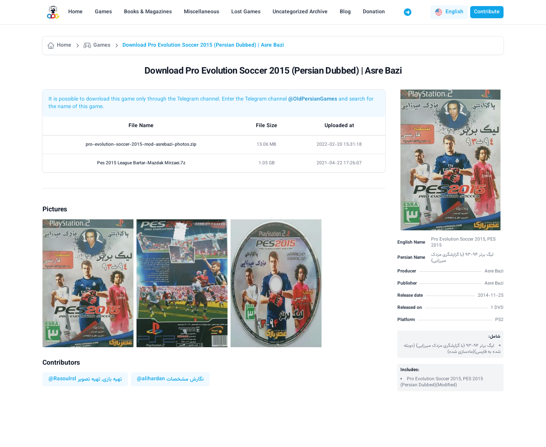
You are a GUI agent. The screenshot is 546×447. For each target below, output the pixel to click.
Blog (345, 12)
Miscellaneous (201, 12)
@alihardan (151, 379)
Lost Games (245, 12)
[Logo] (53, 12)
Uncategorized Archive (300, 12)
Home (75, 12)
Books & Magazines (148, 12)
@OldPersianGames (312, 99)
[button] (449, 12)
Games (103, 12)
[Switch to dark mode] (422, 12)
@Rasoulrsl (62, 379)
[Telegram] (408, 12)
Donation (374, 12)
